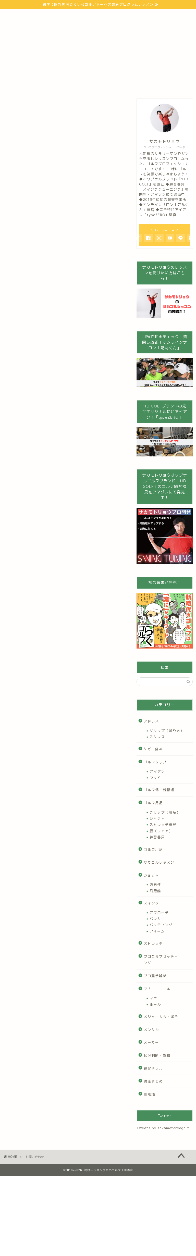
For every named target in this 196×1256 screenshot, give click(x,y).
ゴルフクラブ (155, 762)
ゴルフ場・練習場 (159, 789)
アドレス (151, 721)
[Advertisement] (64, 420)
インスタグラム (48, 26)
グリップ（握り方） (167, 730)
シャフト (157, 818)
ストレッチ (153, 943)
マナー (155, 998)
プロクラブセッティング (161, 959)
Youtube (17, 26)
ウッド (155, 777)
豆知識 (149, 1094)
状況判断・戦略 (157, 1055)
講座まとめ (153, 1081)
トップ (16, 16)
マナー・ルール (157, 988)
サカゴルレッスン (159, 862)
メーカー (151, 1042)
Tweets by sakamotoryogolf (163, 1127)
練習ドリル (153, 1068)
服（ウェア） (161, 830)
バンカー (157, 918)
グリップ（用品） (165, 812)
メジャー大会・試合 (161, 1016)
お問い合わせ (83, 26)
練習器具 (157, 837)
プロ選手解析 (155, 975)
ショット (151, 875)
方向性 (155, 884)
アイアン (157, 771)
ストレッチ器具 (163, 824)
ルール (155, 1004)
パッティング (161, 924)
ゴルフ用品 (153, 802)
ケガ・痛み (153, 749)
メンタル (151, 1029)
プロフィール (44, 16)
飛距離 (155, 890)
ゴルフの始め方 (78, 16)
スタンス (157, 736)
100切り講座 (112, 16)
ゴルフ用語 (153, 849)
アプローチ (159, 912)
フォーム (157, 931)
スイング (151, 903)
